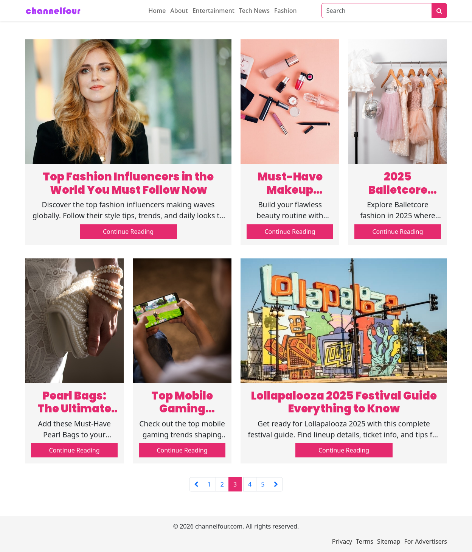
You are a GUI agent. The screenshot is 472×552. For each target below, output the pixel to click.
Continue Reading (128, 231)
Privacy (342, 541)
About (179, 10)
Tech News (254, 10)
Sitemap (389, 541)
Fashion (285, 10)
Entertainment (213, 10)
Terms (364, 541)
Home (157, 10)
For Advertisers (425, 541)
